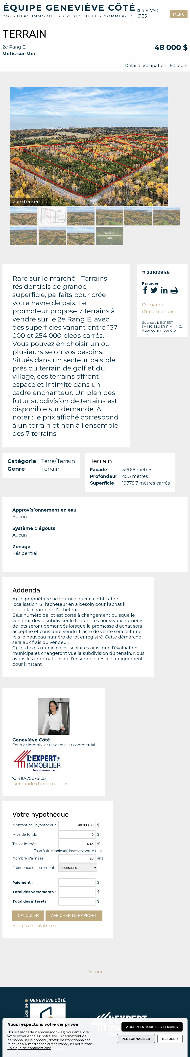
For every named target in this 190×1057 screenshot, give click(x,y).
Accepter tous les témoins (152, 1027)
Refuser (170, 1039)
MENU (179, 14)
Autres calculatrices (34, 926)
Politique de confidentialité (29, 1048)
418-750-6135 (149, 13)
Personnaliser (136, 1039)
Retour (95, 972)
